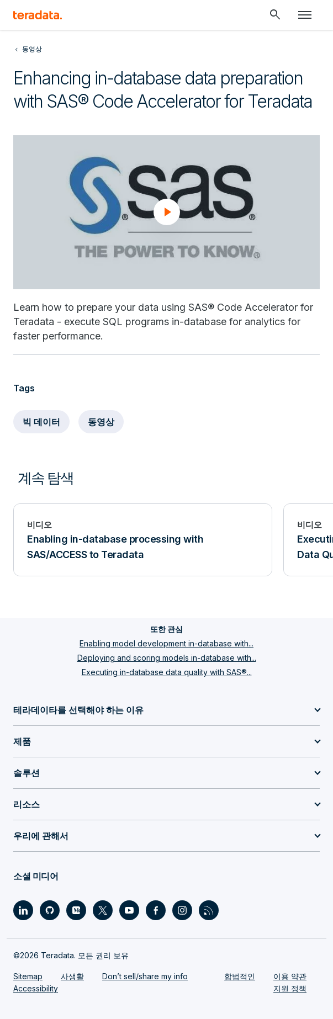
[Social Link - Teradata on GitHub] (50, 910)
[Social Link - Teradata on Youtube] (129, 910)
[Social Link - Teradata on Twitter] (103, 910)
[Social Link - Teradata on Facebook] (156, 910)
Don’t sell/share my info (145, 976)
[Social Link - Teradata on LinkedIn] (23, 910)
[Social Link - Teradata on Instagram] (182, 910)
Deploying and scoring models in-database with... (166, 657)
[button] (167, 212)
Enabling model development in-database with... (166, 643)
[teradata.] (37, 15)
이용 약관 (289, 976)
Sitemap (28, 976)
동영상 (101, 421)
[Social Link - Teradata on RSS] (209, 910)
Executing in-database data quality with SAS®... (167, 672)
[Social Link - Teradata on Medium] (76, 910)
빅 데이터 (41, 421)
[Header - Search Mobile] (275, 15)
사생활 (72, 976)
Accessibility (35, 988)
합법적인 (239, 976)
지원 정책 (289, 988)
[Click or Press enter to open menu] (305, 15)
